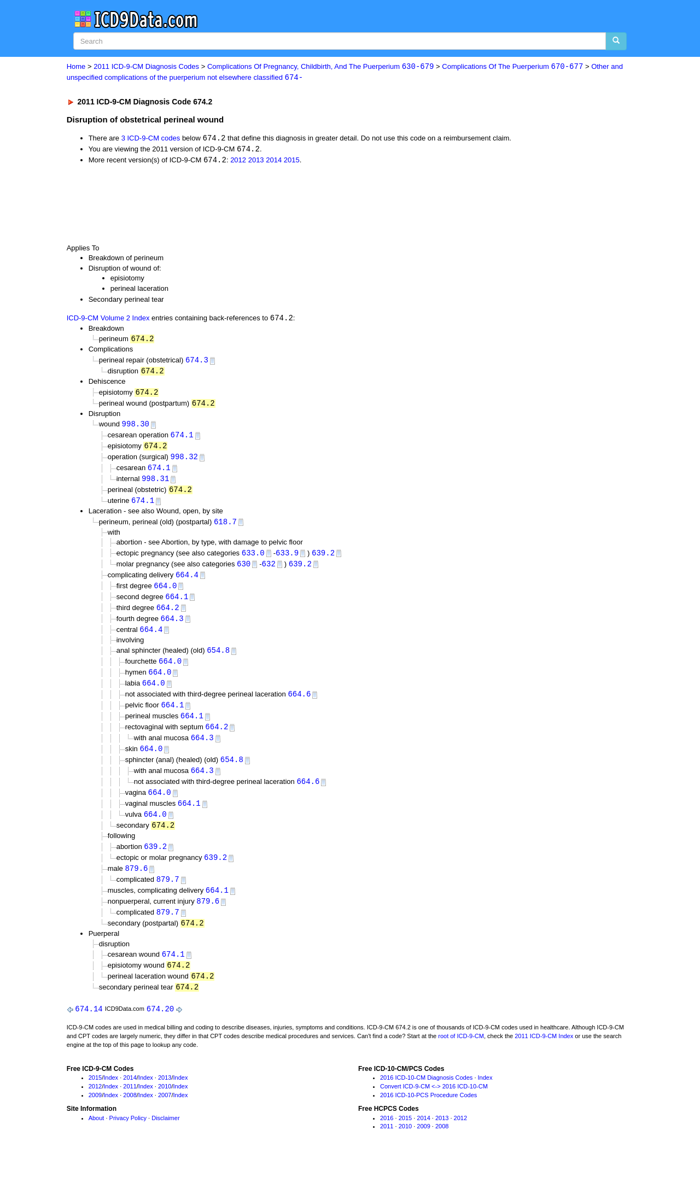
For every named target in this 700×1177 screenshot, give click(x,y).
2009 (95, 1112)
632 (269, 570)
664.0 (165, 593)
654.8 (218, 659)
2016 (386, 1135)
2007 (164, 1112)
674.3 (196, 362)
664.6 (299, 704)
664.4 (187, 581)
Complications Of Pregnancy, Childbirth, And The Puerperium (320, 67)
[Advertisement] (262, 205)
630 (243, 570)
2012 (238, 161)
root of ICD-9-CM (461, 1053)
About (96, 1135)
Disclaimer (165, 1135)
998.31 (155, 483)
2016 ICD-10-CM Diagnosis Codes (426, 1095)
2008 (129, 1112)
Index (110, 1095)
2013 (256, 161)
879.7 (167, 894)
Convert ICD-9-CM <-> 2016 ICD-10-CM (434, 1104)
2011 (129, 1104)
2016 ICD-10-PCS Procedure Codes (428, 1112)
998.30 (135, 427)
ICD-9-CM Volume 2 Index (108, 320)
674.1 (182, 439)
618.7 (225, 527)
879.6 (136, 882)
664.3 (172, 626)
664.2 (167, 615)
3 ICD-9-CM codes (150, 139)
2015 (292, 161)
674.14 (88, 1026)
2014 (274, 161)
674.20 (160, 1026)
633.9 (287, 559)
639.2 (323, 559)
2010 (164, 1104)
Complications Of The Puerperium (512, 67)
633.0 (253, 559)
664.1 (176, 604)
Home (76, 67)
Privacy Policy (128, 1135)
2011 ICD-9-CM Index (544, 1053)
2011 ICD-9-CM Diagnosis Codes (146, 67)
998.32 (184, 461)
